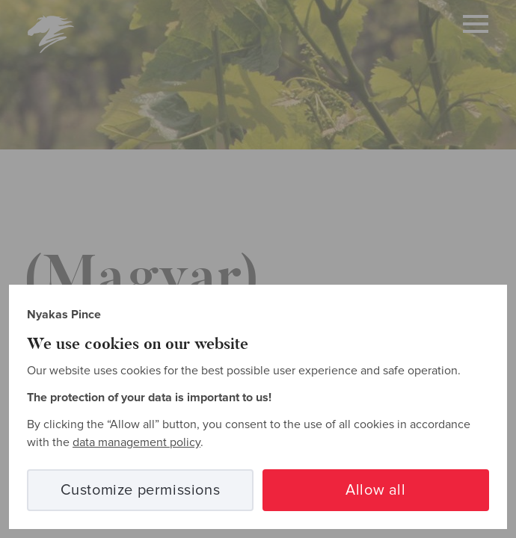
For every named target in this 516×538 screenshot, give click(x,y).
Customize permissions (141, 490)
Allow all (375, 490)
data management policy (136, 442)
